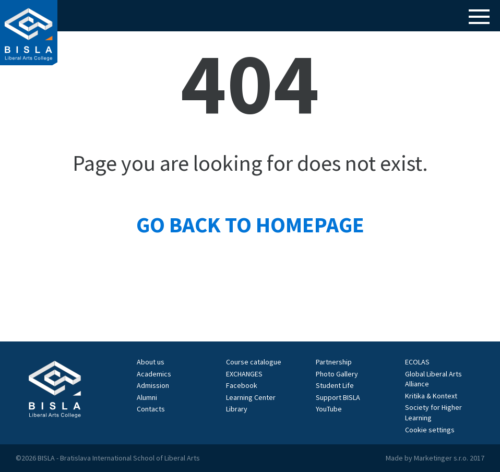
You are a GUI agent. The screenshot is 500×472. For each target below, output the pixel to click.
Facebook (241, 385)
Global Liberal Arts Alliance (433, 379)
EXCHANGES (244, 374)
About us (150, 362)
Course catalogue (253, 362)
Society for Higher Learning (433, 412)
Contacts (151, 409)
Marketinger (434, 458)
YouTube (329, 409)
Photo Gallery (337, 374)
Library (236, 409)
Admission (153, 385)
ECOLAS (417, 362)
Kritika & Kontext (431, 395)
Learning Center (251, 397)
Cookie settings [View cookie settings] (430, 429)
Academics (154, 374)
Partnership (334, 362)
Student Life (335, 385)
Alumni (147, 397)
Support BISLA (338, 397)
